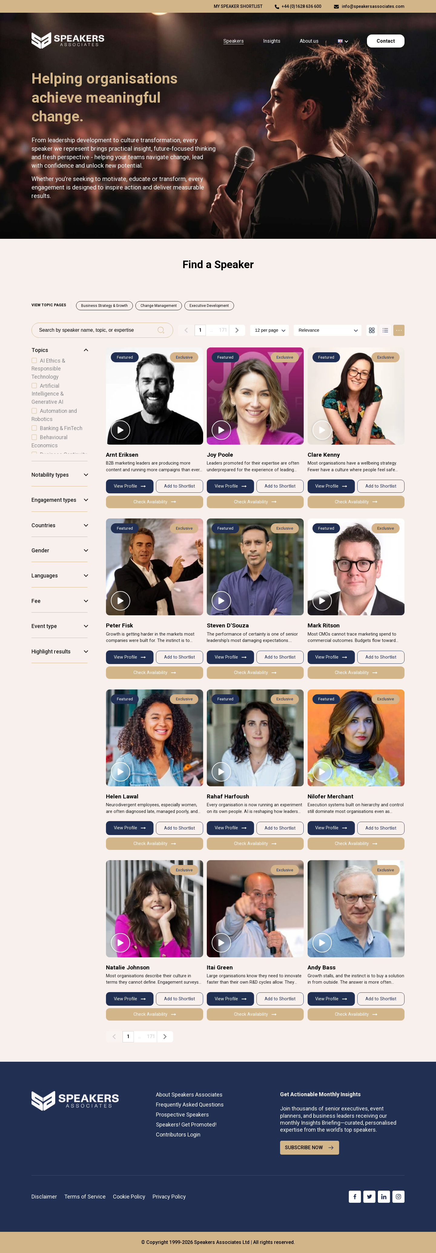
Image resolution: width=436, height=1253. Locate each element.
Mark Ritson (324, 625)
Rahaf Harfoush (228, 796)
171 (223, 330)
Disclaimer (44, 1196)
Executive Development (209, 306)
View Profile (130, 486)
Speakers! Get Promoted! (186, 1124)
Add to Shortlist (179, 486)
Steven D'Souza (228, 625)
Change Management (158, 306)
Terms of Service (85, 1196)
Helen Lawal (122, 796)
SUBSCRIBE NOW (309, 1147)
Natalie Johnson (128, 967)
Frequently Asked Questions (190, 1104)
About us (309, 41)
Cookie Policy (129, 1196)
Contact (386, 41)
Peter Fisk (119, 625)
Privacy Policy (169, 1196)
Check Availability (155, 502)
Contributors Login (178, 1134)
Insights (271, 41)
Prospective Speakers (182, 1114)
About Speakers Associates (189, 1094)
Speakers (233, 41)
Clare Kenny (324, 455)
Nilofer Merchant (330, 796)
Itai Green (220, 967)
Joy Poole (220, 455)
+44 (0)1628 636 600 (301, 6)
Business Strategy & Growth (104, 306)
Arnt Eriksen (122, 455)
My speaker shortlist (238, 6)
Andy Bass (321, 967)
